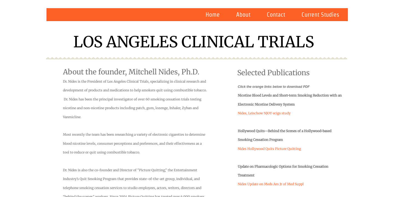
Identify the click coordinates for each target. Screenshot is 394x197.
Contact (276, 14)
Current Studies (320, 14)
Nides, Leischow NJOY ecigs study (264, 113)
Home (212, 14)
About (243, 14)
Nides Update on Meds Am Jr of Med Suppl (271, 184)
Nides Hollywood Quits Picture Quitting (269, 149)
